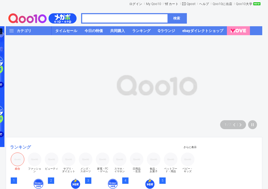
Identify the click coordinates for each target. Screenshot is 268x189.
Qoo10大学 (244, 4)
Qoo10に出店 (222, 4)
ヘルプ (204, 4)
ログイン (135, 4)
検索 (176, 18)
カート (174, 4)
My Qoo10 (153, 4)
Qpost (191, 4)
